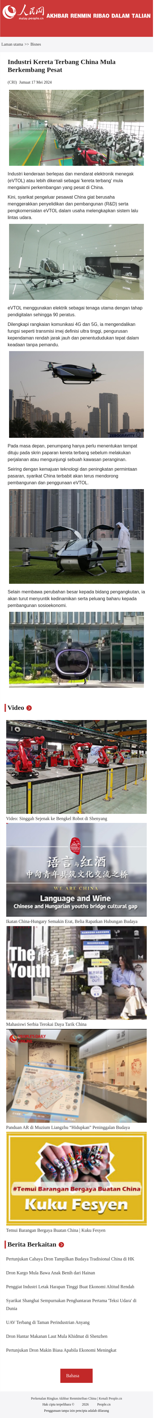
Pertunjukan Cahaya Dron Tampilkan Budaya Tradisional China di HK (70, 1258)
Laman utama (12, 44)
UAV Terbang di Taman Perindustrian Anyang (48, 1322)
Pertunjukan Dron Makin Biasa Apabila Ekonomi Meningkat (61, 1350)
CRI (12, 82)
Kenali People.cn (110, 1398)
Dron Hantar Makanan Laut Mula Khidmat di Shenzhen (57, 1336)
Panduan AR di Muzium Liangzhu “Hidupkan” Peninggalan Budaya (68, 1127)
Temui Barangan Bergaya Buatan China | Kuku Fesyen (56, 1230)
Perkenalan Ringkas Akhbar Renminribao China (64, 1398)
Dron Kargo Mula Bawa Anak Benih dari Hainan (50, 1272)
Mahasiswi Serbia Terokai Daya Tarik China (46, 1024)
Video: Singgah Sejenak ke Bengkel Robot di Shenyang (56, 818)
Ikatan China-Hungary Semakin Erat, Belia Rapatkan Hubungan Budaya (72, 921)
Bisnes (35, 44)
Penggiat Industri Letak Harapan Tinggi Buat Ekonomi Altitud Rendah (70, 1286)
